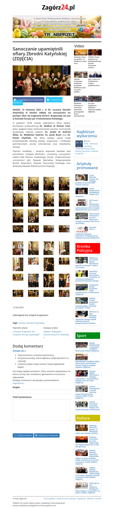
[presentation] (31, 427)
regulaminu (18, 383)
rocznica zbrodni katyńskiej (31, 323)
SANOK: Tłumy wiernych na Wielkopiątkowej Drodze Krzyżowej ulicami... (94, 62)
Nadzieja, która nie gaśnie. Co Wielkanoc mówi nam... (80, 60)
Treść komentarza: (22, 397)
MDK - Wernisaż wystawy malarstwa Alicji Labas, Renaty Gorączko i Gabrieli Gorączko (87, 147)
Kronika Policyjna (84, 248)
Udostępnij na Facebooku (28, 99)
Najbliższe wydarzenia (87, 133)
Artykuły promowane (87, 165)
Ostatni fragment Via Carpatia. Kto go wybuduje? (26, 333)
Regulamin (81, 498)
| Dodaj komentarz (23, 435)
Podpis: (16, 387)
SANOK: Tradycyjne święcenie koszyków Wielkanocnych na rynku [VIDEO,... (80, 85)
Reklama (90, 498)
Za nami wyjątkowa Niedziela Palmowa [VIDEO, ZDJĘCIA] (95, 107)
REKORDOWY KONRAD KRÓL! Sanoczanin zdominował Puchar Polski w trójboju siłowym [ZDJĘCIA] (87, 364)
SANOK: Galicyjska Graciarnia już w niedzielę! (56, 333)
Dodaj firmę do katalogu (66, 498)
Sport (81, 335)
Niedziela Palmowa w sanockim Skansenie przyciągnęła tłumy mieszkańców (79, 109)
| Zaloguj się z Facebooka (47, 435)
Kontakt (98, 498)
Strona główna (50, 498)
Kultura (83, 418)
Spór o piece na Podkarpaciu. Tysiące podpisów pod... (94, 82)
